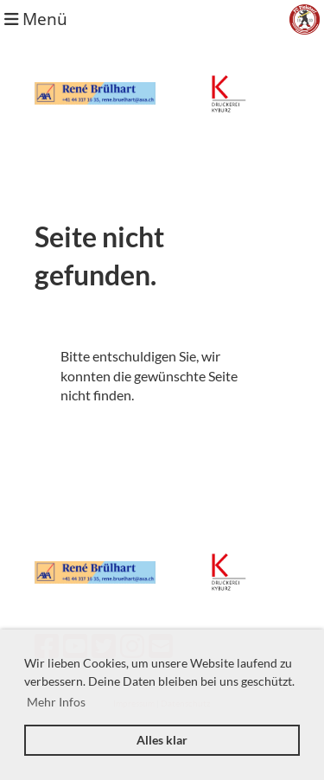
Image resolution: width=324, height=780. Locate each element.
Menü (35, 18)
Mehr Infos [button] (56, 701)
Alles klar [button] (162, 739)
